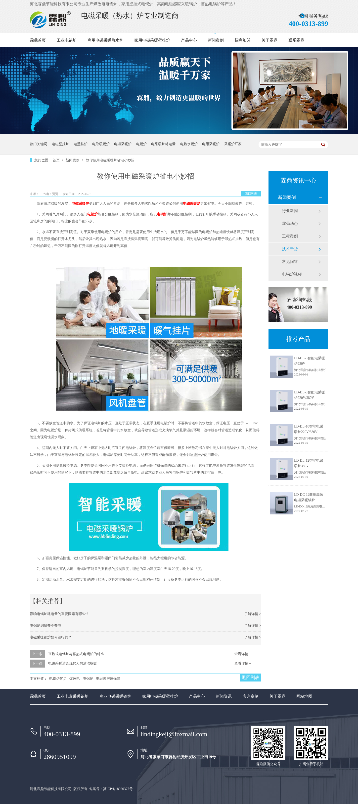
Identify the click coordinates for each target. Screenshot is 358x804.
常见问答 (290, 261)
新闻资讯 (224, 696)
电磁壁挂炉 (60, 144)
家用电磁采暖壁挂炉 (152, 40)
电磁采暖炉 (123, 144)
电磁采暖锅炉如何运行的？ (51, 637)
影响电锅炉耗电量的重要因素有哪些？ (59, 614)
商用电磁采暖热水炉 (105, 40)
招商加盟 (243, 40)
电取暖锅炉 (101, 144)
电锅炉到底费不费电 (45, 625)
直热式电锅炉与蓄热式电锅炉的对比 (76, 654)
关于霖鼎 (269, 40)
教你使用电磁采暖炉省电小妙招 (110, 160)
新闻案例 (216, 40)
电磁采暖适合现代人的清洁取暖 (72, 663)
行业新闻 (290, 211)
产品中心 (189, 40)
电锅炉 (141, 144)
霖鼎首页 (38, 40)
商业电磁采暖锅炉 (115, 696)
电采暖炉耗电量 (163, 144)
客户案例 (251, 696)
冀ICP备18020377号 (118, 789)
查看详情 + (242, 654)
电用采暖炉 (211, 144)
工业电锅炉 (67, 40)
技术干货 (290, 249)
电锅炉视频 (292, 274)
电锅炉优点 (58, 678)
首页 (57, 160)
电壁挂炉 (81, 144)
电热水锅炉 (189, 144)
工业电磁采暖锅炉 (73, 696)
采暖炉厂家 (233, 144)
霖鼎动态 (290, 223)
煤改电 (74, 678)
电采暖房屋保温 (108, 678)
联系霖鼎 (296, 40)
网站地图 (304, 696)
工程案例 (290, 236)
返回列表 (251, 193)
